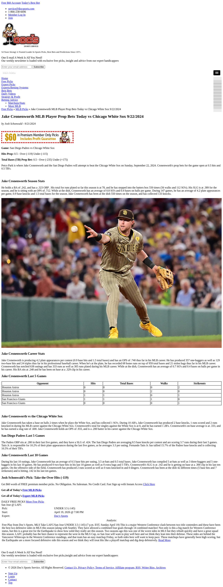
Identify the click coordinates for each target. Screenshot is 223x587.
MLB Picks (22, 109)
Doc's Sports (61, 515)
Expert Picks (8, 84)
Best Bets (6, 90)
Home (4, 78)
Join (10, 17)
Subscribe (39, 67)
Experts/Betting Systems (14, 87)
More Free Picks (35, 501)
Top (10, 582)
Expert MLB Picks (33, 495)
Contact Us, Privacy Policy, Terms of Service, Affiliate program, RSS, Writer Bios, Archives (115, 567)
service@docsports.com (21, 8)
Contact (12, 579)
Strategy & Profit (10, 96)
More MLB (14, 106)
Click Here (149, 484)
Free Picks (7, 81)
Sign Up (12, 573)
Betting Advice (9, 99)
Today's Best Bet (30, 2)
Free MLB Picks (32, 490)
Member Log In (16, 14)
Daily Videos (8, 93)
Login (11, 576)
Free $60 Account (11, 2)
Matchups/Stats (16, 103)
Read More (164, 540)
